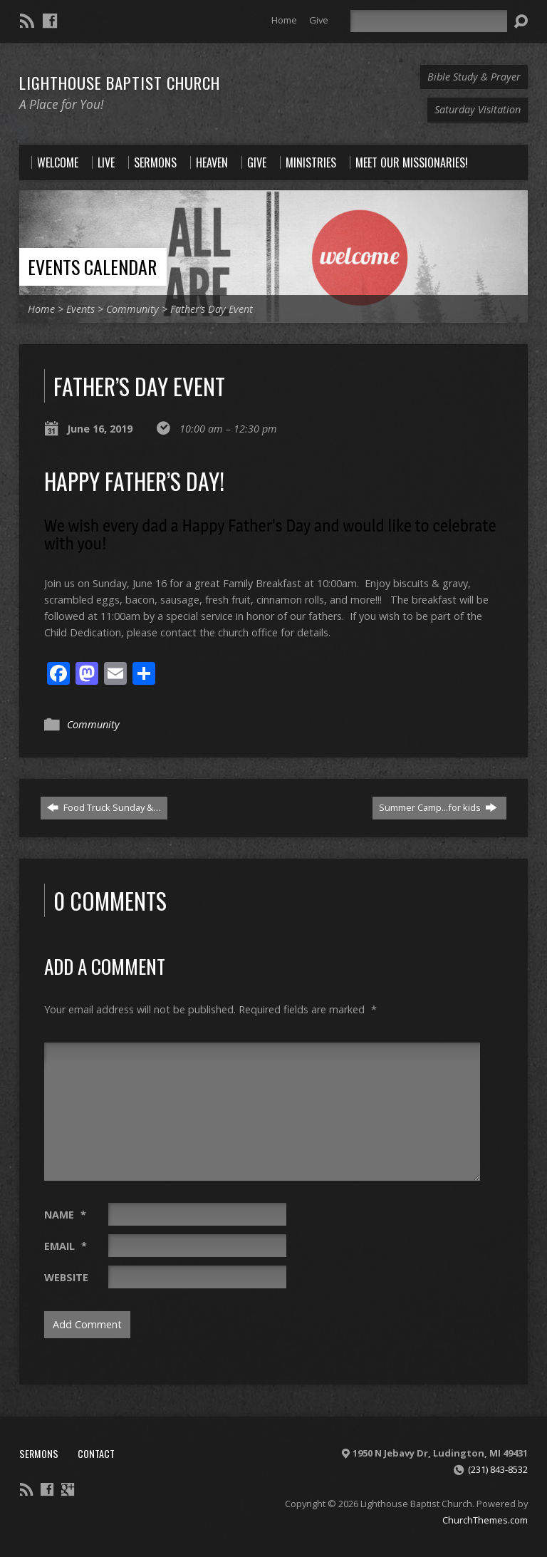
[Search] (428, 21)
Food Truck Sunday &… (104, 807)
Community (132, 309)
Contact (96, 1453)
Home (284, 20)
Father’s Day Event (211, 309)
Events (80, 309)
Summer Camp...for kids (438, 807)
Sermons (38, 1453)
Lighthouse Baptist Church (119, 83)
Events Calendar (92, 266)
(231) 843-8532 (498, 1469)
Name (65, 1214)
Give (318, 20)
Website (66, 1277)
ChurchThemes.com (485, 1520)
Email (65, 1246)
